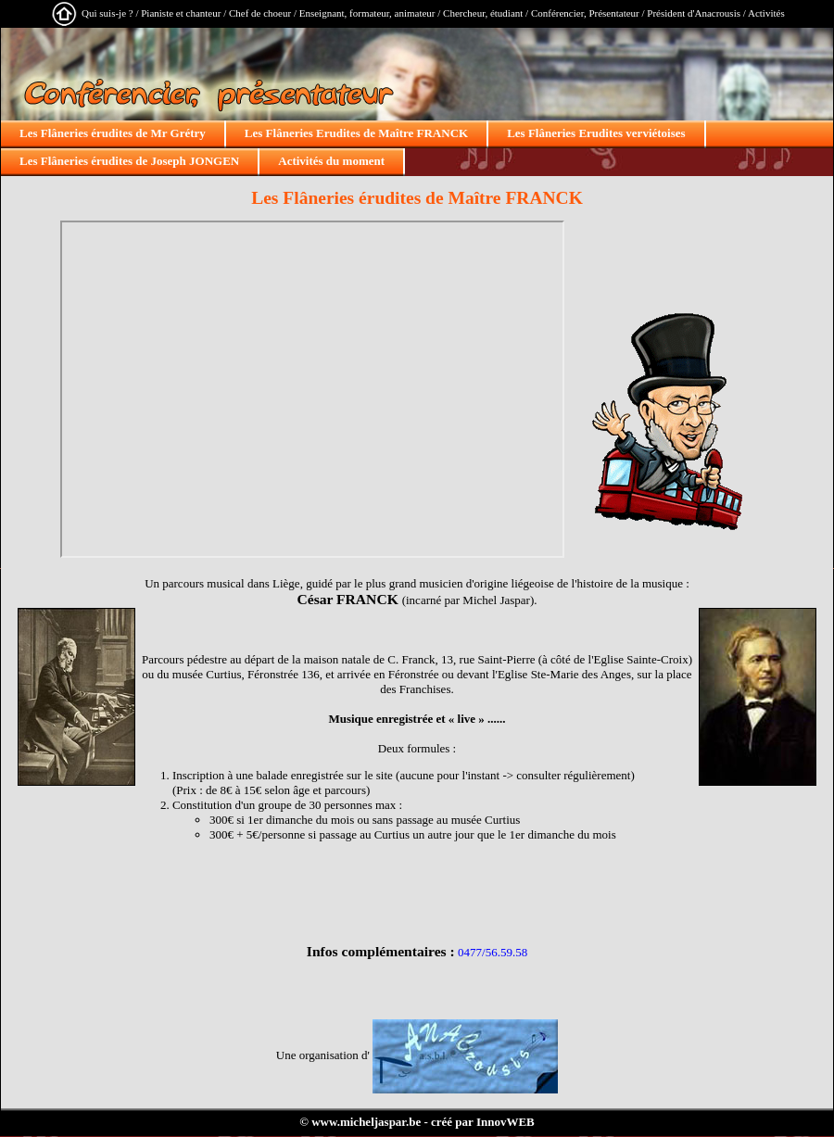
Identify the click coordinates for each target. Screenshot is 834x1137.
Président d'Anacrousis (693, 13)
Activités (766, 13)
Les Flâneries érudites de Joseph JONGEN (129, 161)
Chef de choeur (260, 13)
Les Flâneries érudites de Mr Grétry (112, 133)
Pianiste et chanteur (181, 13)
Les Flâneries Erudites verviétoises (596, 133)
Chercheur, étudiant (483, 13)
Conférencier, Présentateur (585, 13)
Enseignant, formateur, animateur (367, 13)
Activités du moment (331, 161)
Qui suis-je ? (107, 13)
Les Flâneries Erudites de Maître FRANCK (356, 133)
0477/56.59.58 (492, 952)
